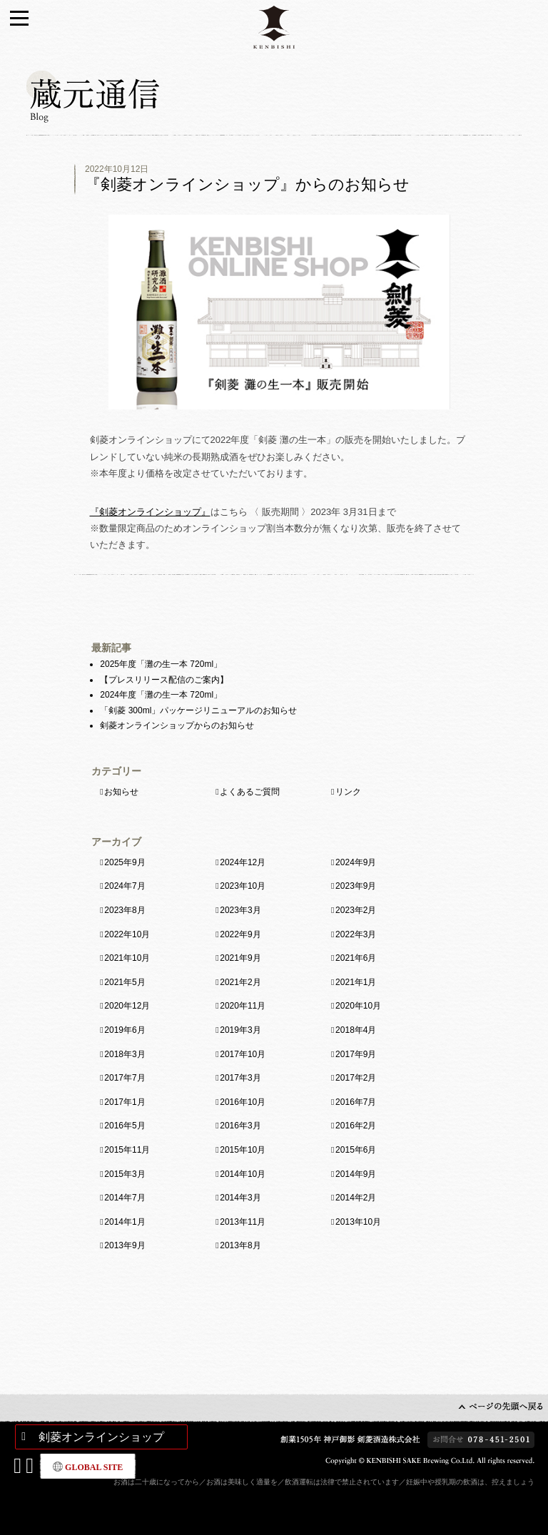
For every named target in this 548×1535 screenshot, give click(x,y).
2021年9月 (240, 958)
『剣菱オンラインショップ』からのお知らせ (247, 184)
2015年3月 (124, 1174)
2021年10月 (127, 958)
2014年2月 (355, 1198)
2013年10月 (358, 1222)
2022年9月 (240, 934)
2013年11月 (242, 1222)
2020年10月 (358, 1006)
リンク (348, 792)
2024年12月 (242, 862)
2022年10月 (127, 934)
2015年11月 (127, 1150)
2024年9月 (355, 862)
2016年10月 (242, 1102)
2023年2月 (355, 910)
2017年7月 (124, 1078)
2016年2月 (355, 1126)
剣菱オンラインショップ (101, 1437)
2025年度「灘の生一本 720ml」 (161, 664)
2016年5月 (124, 1126)
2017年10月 (242, 1054)
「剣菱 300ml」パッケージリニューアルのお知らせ (198, 710)
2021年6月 (355, 958)
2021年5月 (124, 982)
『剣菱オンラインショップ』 (150, 511)
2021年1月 (355, 982)
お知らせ (121, 792)
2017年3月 (240, 1078)
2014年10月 (242, 1174)
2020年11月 (242, 1006)
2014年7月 (124, 1198)
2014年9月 (355, 1174)
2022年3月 (355, 934)
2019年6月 (124, 1030)
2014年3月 (240, 1198)
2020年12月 (127, 1006)
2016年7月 (355, 1102)
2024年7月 (124, 886)
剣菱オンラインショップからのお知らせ (177, 725)
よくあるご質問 (250, 792)
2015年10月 (242, 1150)
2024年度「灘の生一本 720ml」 (161, 695)
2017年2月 (355, 1078)
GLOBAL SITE (88, 1467)
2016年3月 (240, 1126)
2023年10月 (242, 886)
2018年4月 (355, 1030)
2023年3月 (240, 910)
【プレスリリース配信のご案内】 (164, 680)
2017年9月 (355, 1054)
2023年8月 (124, 910)
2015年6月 (355, 1150)
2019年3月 (240, 1030)
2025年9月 (124, 862)
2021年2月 (240, 982)
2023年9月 (355, 886)
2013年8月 (240, 1245)
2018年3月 (124, 1054)
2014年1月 (124, 1222)
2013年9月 (124, 1245)
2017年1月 (124, 1102)
